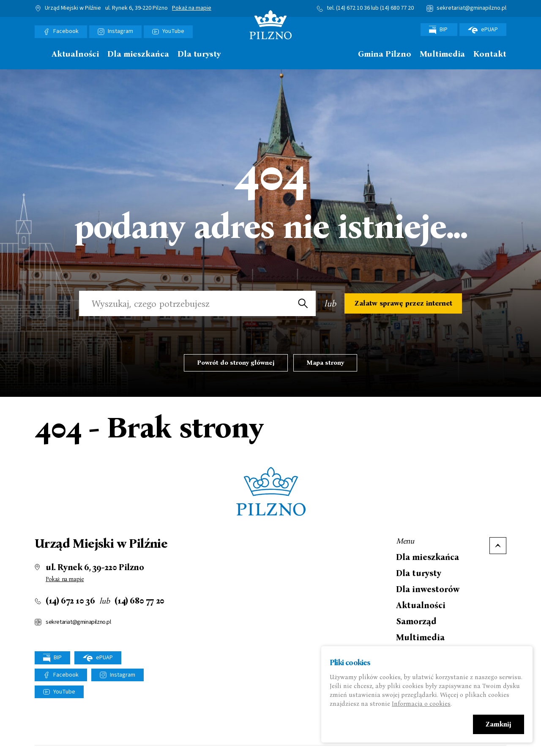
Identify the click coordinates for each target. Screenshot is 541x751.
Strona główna (39, 54)
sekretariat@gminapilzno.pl (471, 8)
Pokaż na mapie (191, 8)
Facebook (66, 31)
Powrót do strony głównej (236, 362)
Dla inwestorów (427, 589)
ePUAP (483, 29)
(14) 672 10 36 (353, 8)
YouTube (173, 31)
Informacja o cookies (421, 704)
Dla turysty (199, 54)
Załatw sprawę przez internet (403, 303)
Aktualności (75, 54)
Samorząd (416, 621)
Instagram (120, 31)
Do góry (497, 545)
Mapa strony (325, 362)
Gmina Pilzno (384, 54)
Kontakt (489, 54)
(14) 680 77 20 (397, 8)
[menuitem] (39, 56)
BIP (439, 29)
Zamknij (498, 725)
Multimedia (442, 54)
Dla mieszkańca (138, 54)
